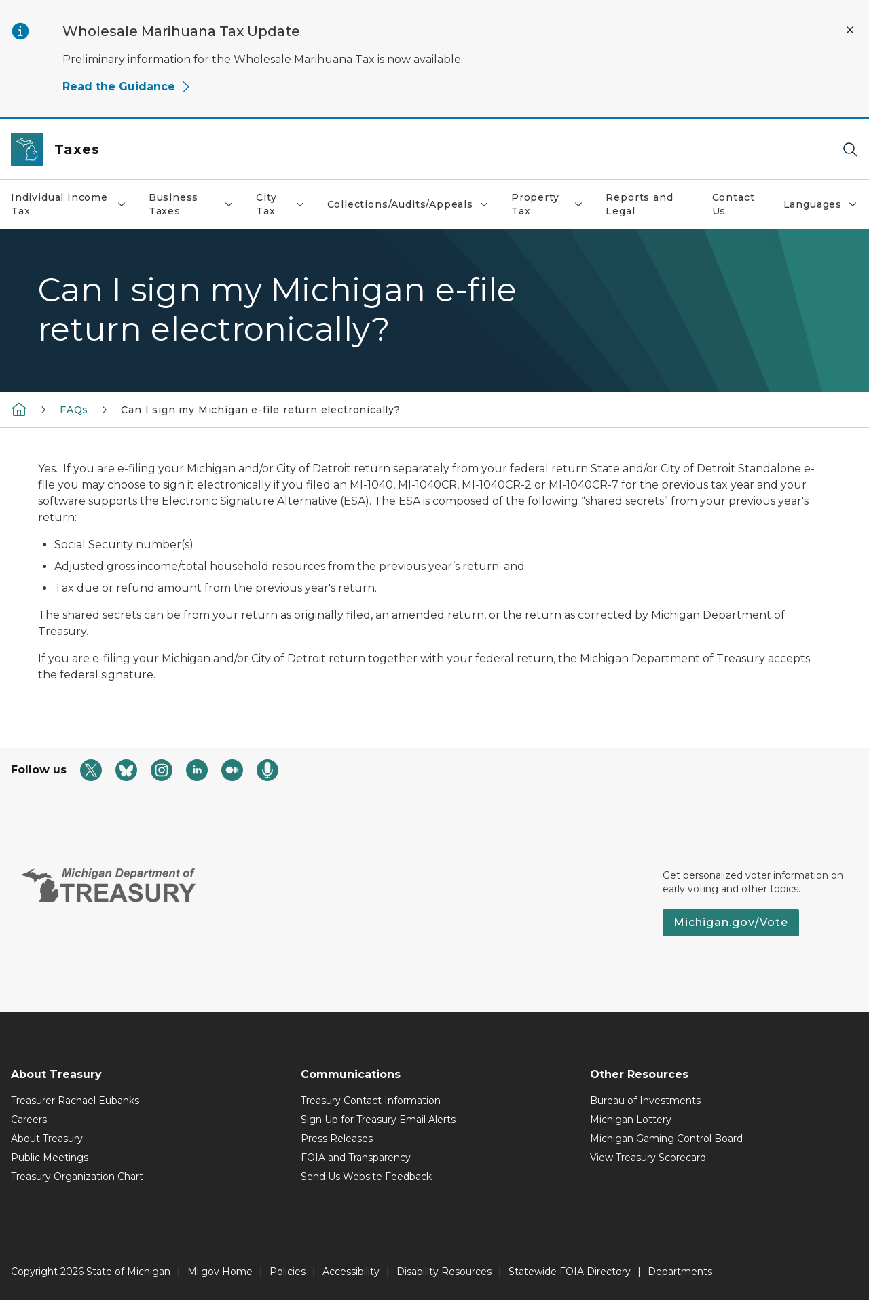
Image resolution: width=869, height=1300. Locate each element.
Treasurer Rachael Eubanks (75, 1100)
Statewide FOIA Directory (570, 1271)
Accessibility (351, 1271)
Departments (680, 1271)
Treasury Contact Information (371, 1100)
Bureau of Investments (645, 1100)
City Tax (280, 204)
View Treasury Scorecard (648, 1157)
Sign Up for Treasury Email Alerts (378, 1119)
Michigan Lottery (630, 1119)
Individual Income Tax (69, 204)
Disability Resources (444, 1271)
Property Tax (548, 204)
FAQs (74, 410)
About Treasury (47, 1138)
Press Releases (337, 1138)
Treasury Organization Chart (77, 1176)
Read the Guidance (126, 86)
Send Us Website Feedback (366, 1176)
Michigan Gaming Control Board (666, 1138)
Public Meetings (49, 1157)
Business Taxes (191, 204)
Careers (29, 1119)
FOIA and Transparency (356, 1157)
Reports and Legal (639, 204)
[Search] (850, 149)
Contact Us (733, 204)
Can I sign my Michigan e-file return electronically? (261, 410)
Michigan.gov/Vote (730, 922)
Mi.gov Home (220, 1271)
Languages (820, 204)
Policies (288, 1271)
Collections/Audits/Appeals (408, 204)
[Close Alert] (850, 29)
